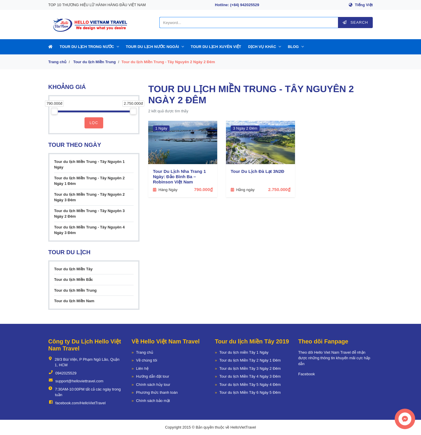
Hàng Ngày (165, 190)
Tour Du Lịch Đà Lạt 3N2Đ (257, 171)
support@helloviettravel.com (75, 381)
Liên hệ (142, 368)
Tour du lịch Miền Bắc (73, 279)
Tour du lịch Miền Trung (94, 62)
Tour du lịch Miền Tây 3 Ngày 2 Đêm (250, 368)
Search (355, 22)
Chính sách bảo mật (153, 400)
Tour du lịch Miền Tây (73, 269)
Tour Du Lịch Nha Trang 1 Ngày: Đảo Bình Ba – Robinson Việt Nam (179, 176)
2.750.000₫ (279, 189)
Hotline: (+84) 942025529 (237, 5)
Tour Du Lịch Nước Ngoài (152, 46)
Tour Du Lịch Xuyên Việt (216, 46)
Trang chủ (57, 62)
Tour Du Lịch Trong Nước (87, 46)
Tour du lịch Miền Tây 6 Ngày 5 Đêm (250, 392)
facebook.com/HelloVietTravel (77, 403)
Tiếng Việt (364, 5)
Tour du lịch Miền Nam (74, 301)
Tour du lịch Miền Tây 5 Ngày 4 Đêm (250, 384)
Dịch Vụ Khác (262, 46)
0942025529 (62, 373)
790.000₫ (203, 189)
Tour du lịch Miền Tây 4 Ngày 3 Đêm (250, 376)
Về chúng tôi (146, 360)
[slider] (54, 111)
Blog (293, 46)
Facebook (306, 374)
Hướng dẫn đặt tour (152, 376)
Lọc (93, 123)
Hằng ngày (243, 190)
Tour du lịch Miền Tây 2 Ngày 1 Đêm (250, 360)
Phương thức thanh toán (156, 392)
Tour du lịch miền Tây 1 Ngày (243, 352)
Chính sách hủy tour (153, 384)
